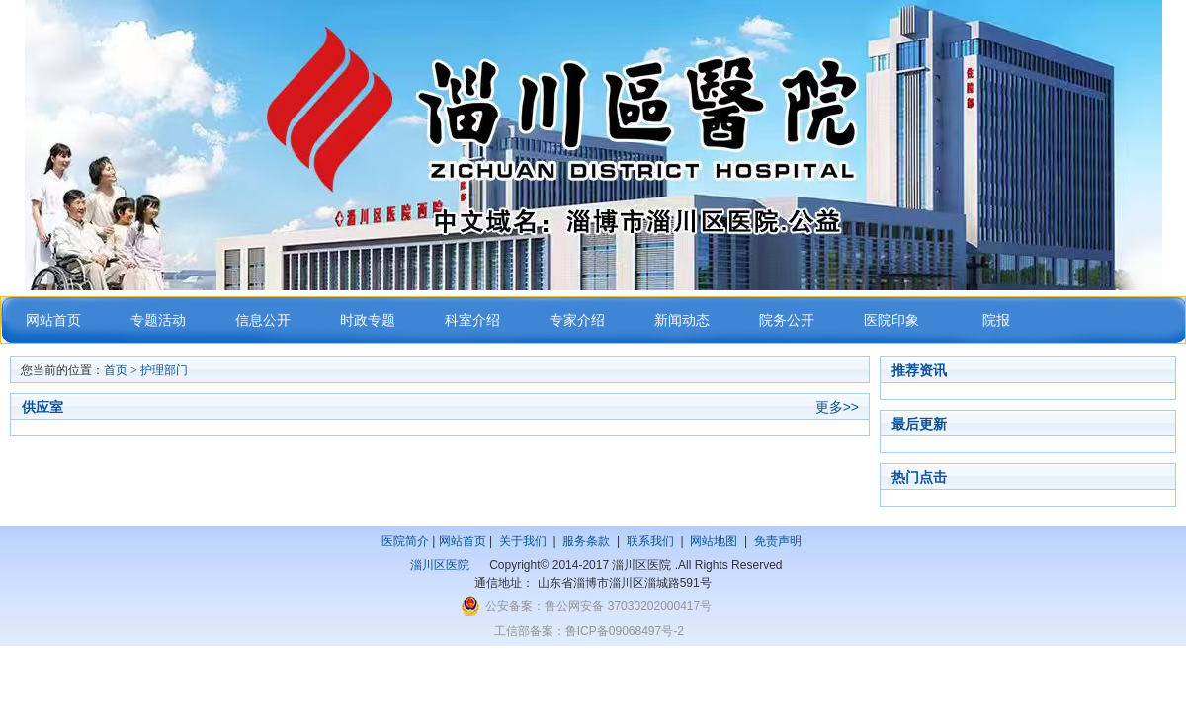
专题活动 (158, 320)
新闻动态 (682, 320)
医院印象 (891, 320)
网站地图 (713, 541)
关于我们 (523, 541)
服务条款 (586, 541)
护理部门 (164, 370)
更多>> (837, 407)
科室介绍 (472, 320)
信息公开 (263, 320)
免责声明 (778, 541)
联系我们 (650, 541)
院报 (996, 320)
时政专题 (367, 320)
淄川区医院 (439, 565)
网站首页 (53, 320)
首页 (115, 370)
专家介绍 (577, 320)
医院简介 (405, 541)
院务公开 (786, 320)
